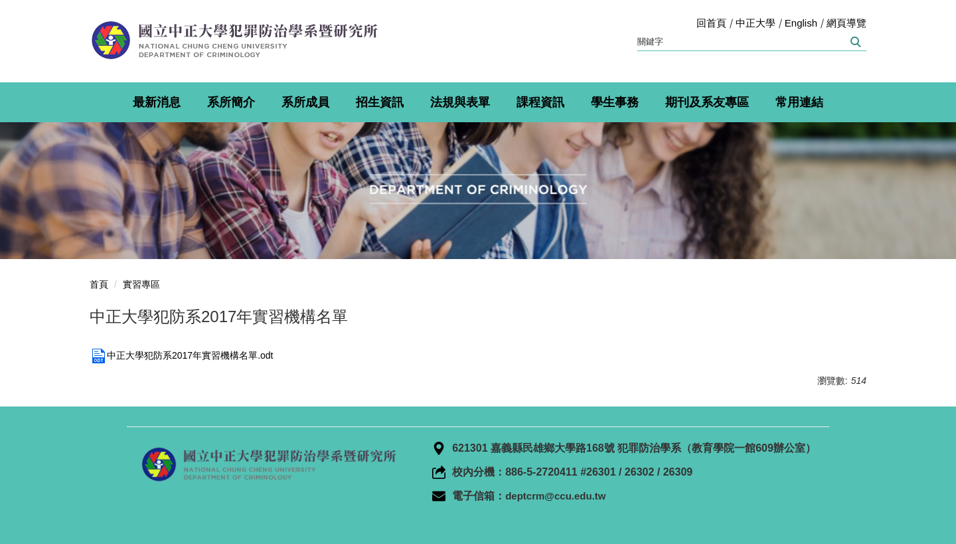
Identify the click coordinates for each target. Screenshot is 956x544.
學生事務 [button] (615, 102)
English (801, 23)
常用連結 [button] (799, 102)
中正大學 (755, 23)
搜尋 (854, 42)
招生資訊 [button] (380, 102)
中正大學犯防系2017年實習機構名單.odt (182, 355)
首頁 (99, 284)
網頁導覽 (846, 23)
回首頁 (711, 23)
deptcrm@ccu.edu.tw (555, 495)
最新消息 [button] (157, 102)
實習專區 (141, 284)
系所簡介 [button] (231, 102)
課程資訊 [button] (540, 102)
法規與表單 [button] (460, 102)
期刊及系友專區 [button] (707, 102)
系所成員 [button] (305, 102)
